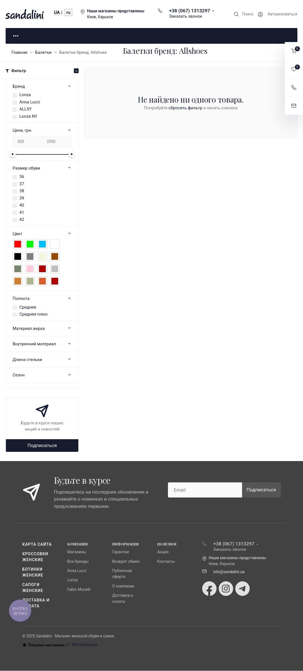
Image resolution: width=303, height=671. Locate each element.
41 (21, 212)
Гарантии (120, 552)
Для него (90, 36)
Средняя (27, 307)
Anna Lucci (29, 102)
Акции (163, 552)
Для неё (33, 36)
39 (21, 198)
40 (21, 205)
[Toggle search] (244, 14)
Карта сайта (37, 545)
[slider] (13, 154)
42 (21, 220)
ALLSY (25, 109)
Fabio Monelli (78, 589)
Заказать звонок (185, 16)
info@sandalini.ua (229, 572)
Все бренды (78, 561)
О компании (123, 586)
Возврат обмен (126, 561)
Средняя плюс (33, 314)
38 (21, 191)
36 (21, 177)
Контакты (166, 561)
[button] (294, 51)
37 (21, 184)
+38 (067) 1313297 (189, 10)
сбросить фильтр (185, 108)
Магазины (76, 552)
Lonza (25, 95)
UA (57, 12)
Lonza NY (28, 116)
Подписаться (42, 445)
